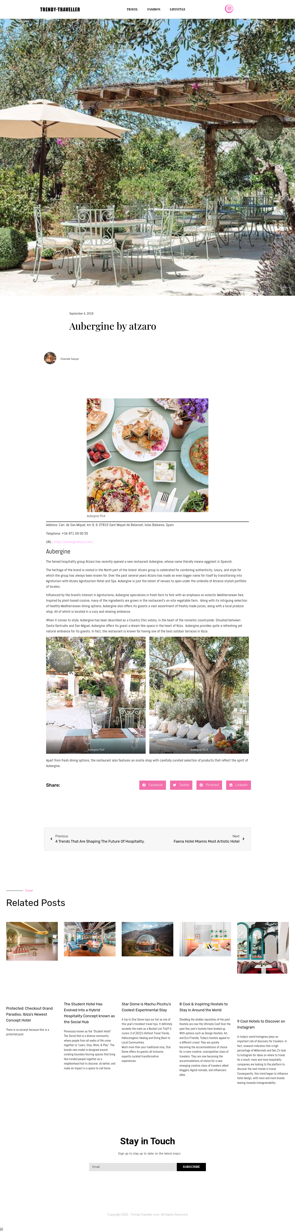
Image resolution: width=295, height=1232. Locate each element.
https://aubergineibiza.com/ (73, 541)
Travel (132, 9)
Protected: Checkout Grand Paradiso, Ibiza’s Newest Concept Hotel (29, 1014)
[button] (152, 785)
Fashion (153, 9)
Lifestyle (177, 9)
